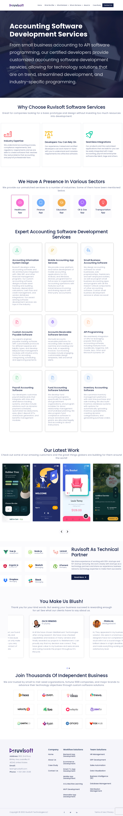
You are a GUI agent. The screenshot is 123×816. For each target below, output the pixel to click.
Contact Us (108, 5)
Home (40, 5)
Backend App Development (69, 755)
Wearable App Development (69, 795)
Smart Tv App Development (69, 770)
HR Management (97, 754)
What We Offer (49, 5)
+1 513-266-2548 (24, 772)
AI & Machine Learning (73, 784)
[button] (61, 531)
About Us (87, 5)
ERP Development (98, 760)
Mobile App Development (69, 777)
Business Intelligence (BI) (99, 777)
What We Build (62, 5)
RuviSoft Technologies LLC (37, 812)
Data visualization (98, 770)
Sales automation (97, 765)
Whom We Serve (75, 5)
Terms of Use (100, 812)
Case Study (97, 5)
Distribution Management (96, 790)
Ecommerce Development (69, 762)
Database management (100, 783)
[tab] (20, 206)
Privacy (110, 812)
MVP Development (71, 789)
